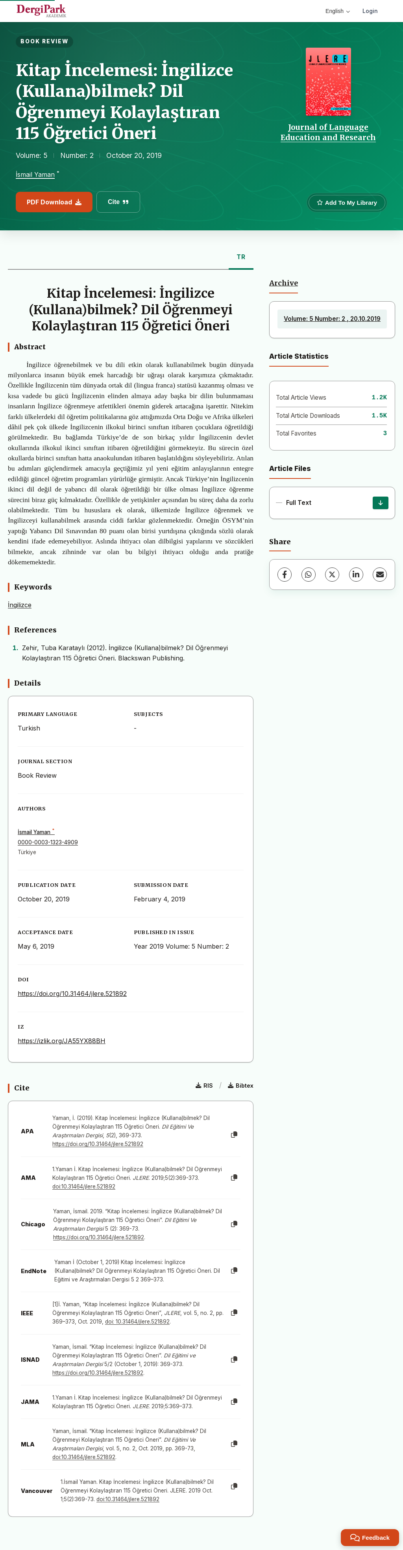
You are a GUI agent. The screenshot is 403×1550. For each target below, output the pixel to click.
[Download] (380, 503)
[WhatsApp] (308, 574)
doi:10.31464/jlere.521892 (83, 1186)
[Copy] (234, 1135)
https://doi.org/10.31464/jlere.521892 (72, 993)
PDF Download (54, 202)
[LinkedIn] (356, 574)
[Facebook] (284, 574)
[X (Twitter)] (332, 574)
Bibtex (240, 1085)
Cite (118, 201)
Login (370, 10)
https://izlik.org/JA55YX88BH (61, 1041)
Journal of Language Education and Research (328, 132)
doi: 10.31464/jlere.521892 (137, 1321)
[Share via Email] (380, 574)
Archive (283, 283)
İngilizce (19, 605)
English (337, 11)
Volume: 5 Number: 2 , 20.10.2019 (332, 319)
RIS (204, 1085)
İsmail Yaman (35, 175)
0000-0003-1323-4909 (48, 842)
